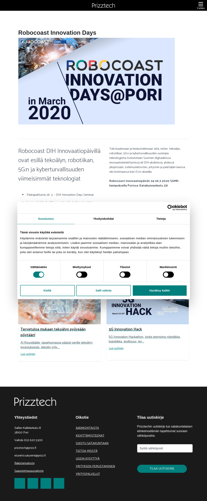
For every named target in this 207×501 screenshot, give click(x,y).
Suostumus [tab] (46, 218)
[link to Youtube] (59, 483)
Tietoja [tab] (161, 218)
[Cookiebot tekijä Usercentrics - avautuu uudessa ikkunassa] (170, 207)
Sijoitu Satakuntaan (92, 443)
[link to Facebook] (19, 483)
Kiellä (47, 290)
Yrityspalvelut (88, 474)
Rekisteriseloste (24, 463)
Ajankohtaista (87, 428)
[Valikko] (200, 5)
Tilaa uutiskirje (162, 468)
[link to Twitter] (32, 483)
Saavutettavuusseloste (29, 471)
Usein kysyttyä (88, 458)
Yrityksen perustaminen (95, 466)
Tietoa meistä (86, 451)
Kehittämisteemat (90, 435)
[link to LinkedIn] (45, 483)
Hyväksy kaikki (159, 290)
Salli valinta (103, 290)
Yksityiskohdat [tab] (103, 218)
